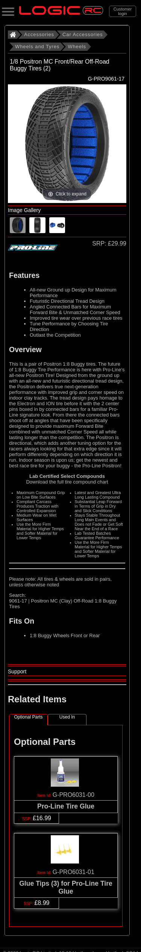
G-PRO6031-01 (73, 872)
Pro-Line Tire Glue (65, 806)
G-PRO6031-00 (73, 795)
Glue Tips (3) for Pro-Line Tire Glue (65, 887)
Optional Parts (28, 717)
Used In (67, 717)
